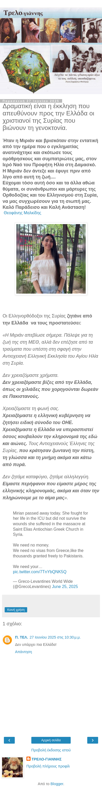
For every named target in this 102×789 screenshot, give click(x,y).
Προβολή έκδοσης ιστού (51, 750)
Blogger (56, 784)
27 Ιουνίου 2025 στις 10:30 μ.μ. (55, 637)
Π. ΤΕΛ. (21, 637)
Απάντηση (23, 652)
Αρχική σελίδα (51, 740)
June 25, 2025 (65, 586)
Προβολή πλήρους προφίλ (48, 766)
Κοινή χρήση (16, 610)
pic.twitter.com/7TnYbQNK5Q (40, 572)
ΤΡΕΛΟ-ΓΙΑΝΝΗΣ (47, 759)
